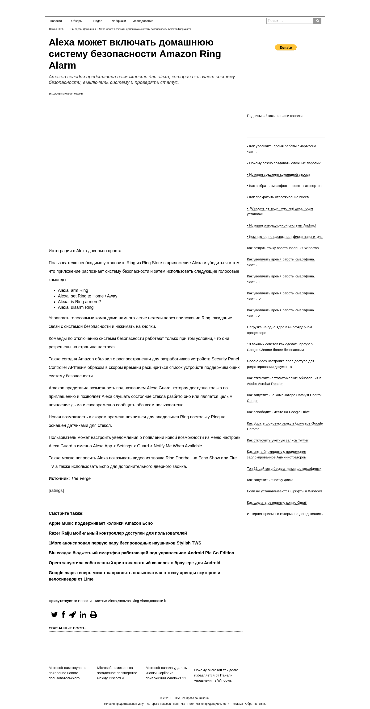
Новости (56, 21)
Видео (97, 21)
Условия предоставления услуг (124, 703)
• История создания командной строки (278, 174)
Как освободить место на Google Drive (278, 412)
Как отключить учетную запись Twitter (278, 440)
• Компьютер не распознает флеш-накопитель (285, 237)
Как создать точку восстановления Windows (283, 248)
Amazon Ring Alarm (133, 601)
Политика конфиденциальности (208, 703)
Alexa (112, 601)
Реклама (237, 703)
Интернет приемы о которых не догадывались (285, 514)
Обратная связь (255, 703)
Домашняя (89, 29)
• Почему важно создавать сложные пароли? (284, 163)
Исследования (142, 21)
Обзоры (76, 21)
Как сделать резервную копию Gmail (277, 502)
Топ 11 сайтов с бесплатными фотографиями (284, 468)
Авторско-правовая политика (166, 703)
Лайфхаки (119, 21)
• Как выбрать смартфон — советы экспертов (284, 186)
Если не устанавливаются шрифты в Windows (285, 491)
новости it (158, 601)
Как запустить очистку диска (270, 480)
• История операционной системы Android (281, 225)
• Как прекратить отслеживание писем (278, 197)
